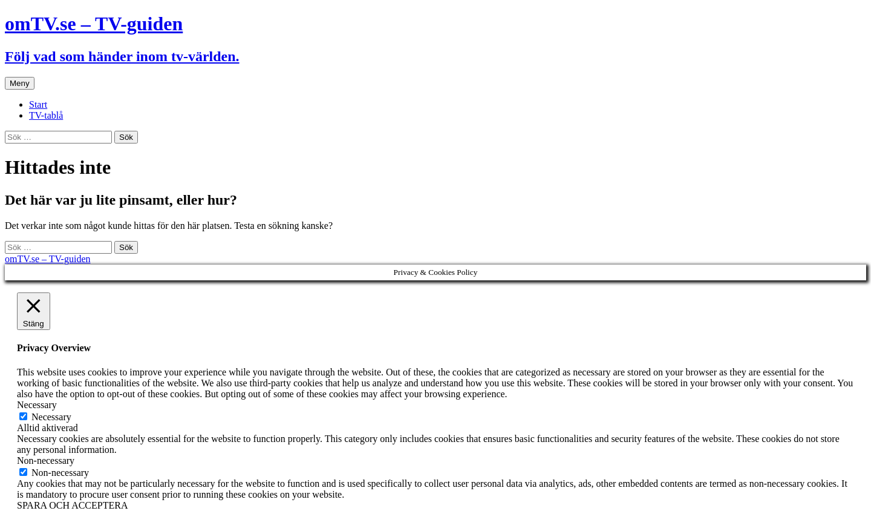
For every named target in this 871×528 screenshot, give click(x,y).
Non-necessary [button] (45, 460)
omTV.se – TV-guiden (47, 259)
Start (38, 104)
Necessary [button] (37, 405)
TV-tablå (46, 115)
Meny (20, 83)
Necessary (51, 417)
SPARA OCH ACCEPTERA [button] (72, 505)
